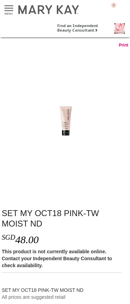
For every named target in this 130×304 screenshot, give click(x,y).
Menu (9, 8)
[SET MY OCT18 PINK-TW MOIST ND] (65, 121)
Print (123, 45)
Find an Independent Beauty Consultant (77, 27)
